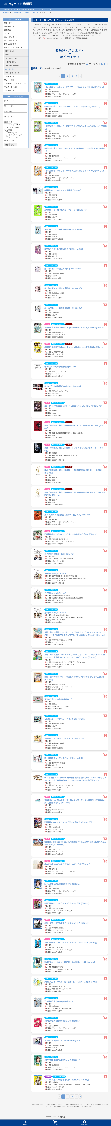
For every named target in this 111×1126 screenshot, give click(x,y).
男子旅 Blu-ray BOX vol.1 (55, 612)
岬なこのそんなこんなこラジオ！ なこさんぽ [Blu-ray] (67, 864)
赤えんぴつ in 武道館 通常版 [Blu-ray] (60, 366)
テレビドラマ (9, 40)
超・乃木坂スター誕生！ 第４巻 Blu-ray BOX (63, 268)
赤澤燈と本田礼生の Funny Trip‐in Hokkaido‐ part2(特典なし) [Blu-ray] (74, 327)
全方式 (8, 130)
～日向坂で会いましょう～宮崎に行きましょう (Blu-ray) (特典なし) (72, 106)
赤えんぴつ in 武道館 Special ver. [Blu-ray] (62, 386)
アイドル (7, 90)
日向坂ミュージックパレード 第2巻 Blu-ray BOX (64, 719)
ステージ (7, 76)
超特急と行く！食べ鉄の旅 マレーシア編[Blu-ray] (65, 210)
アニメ (6, 33)
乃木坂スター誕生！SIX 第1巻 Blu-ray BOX (62, 1040)
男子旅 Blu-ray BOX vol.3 (55, 573)
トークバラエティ (11, 58)
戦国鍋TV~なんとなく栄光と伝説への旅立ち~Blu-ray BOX (68, 822)
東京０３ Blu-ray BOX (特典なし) (58, 699)
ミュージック (9, 37)
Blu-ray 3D (11, 132)
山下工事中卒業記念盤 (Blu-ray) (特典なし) (62, 884)
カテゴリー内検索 (15, 96)
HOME (6, 12)
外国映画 (7, 26)
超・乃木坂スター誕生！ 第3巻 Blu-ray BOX (63, 288)
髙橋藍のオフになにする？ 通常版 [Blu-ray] (62, 190)
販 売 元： (15, 117)
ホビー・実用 (9, 80)
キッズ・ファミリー (11, 87)
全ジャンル (8, 23)
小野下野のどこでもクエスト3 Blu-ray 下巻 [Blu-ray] (66, 903)
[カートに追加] (105, 83)
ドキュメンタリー (11, 44)
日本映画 (7, 30)
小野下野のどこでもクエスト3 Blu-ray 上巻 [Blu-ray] (66, 923)
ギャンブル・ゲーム (12, 73)
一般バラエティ (10, 62)
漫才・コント (10, 51)
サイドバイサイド (14, 135)
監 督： (15, 107)
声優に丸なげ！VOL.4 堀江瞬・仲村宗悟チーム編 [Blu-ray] (69, 962)
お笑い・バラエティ (31, 12)
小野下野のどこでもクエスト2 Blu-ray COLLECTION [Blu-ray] (70, 942)
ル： (15, 102)
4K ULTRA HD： (11, 141)
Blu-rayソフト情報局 (17, 3)
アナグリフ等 (12, 137)
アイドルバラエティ (12, 65)
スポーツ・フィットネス (13, 83)
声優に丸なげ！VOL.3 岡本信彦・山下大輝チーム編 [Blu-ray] (70, 982)
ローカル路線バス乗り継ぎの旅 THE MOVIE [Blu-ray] (66, 1080)
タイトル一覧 (16, 12)
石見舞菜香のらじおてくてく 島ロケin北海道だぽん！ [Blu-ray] (70, 534)
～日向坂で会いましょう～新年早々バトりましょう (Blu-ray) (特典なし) (74, 87)
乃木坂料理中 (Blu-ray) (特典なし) (58, 1001)
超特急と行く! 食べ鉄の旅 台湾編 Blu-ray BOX (63, 229)
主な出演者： (15, 112)
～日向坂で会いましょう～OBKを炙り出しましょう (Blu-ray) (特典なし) (74, 170)
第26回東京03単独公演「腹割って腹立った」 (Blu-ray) (67, 514)
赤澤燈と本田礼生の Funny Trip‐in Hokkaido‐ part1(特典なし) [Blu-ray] (74, 347)
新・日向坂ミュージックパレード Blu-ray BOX (63, 758)
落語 (6, 55)
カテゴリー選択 (15, 19)
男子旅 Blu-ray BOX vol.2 (55, 593)
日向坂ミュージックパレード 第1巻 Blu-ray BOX (64, 738)
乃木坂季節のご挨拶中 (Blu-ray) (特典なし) (62, 1021)
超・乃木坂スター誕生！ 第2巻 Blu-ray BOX (63, 308)
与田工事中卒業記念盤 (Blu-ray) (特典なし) (62, 1060)
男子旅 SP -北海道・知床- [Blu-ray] (59, 554)
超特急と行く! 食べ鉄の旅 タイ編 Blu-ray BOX (63, 249)
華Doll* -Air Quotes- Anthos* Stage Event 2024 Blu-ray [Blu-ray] (73, 406)
